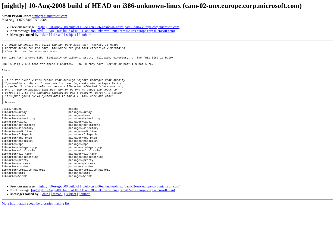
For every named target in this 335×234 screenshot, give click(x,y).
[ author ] (85, 35)
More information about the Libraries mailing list (35, 230)
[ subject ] (71, 35)
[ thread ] (57, 35)
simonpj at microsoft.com (49, 16)
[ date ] (45, 35)
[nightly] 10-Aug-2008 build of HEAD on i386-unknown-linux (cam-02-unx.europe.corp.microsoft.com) (108, 27)
